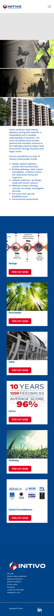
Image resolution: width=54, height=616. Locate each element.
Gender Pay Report (14, 581)
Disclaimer (11, 587)
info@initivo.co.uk (13, 592)
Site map (10, 573)
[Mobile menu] (49, 6)
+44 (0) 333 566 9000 (15, 589)
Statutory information (15, 579)
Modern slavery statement (16, 576)
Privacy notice (12, 584)
